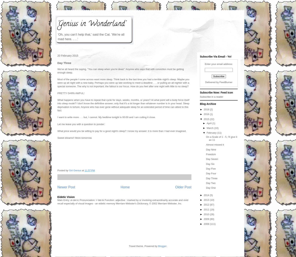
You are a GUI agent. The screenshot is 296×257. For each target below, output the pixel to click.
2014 (207, 195)
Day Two (210, 183)
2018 (207, 109)
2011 (207, 209)
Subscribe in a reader (211, 96)
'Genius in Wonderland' (91, 24)
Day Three (211, 178)
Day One (211, 187)
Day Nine (211, 149)
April (209, 123)
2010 (207, 214)
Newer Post (66, 187)
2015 (207, 119)
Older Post (183, 187)
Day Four (211, 173)
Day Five (211, 168)
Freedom (211, 154)
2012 (207, 204)
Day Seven (212, 159)
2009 (207, 219)
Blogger (162, 246)
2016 (207, 114)
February (212, 132)
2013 (207, 200)
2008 (207, 224)
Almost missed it (215, 144)
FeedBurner (226, 82)
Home (125, 187)
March (210, 128)
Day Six (210, 164)
